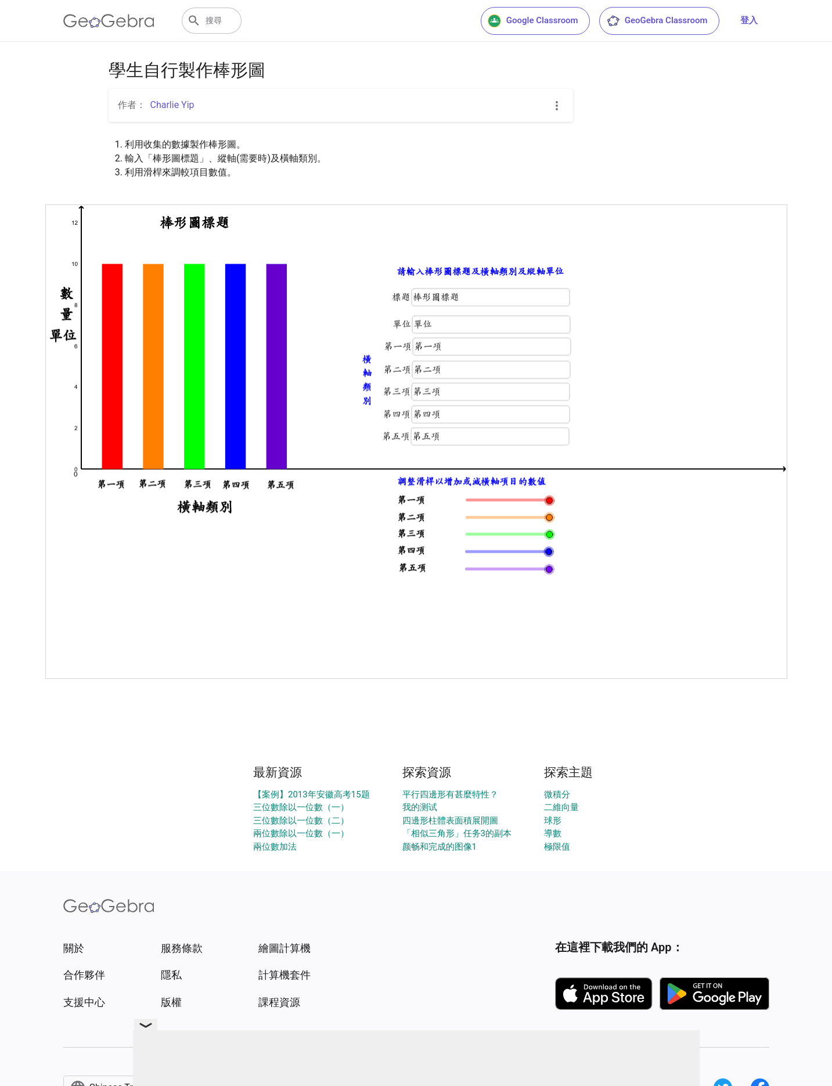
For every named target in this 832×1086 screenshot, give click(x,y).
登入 (749, 20)
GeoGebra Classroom (657, 21)
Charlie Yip (172, 104)
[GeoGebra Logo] (108, 21)
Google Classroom (533, 21)
